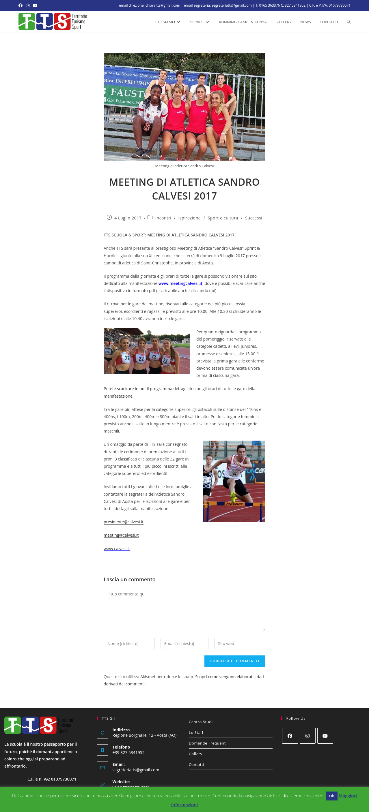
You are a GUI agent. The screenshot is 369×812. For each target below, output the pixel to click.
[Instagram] (308, 736)
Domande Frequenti (208, 743)
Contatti (196, 764)
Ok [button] (331, 795)
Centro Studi (201, 721)
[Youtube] (325, 736)
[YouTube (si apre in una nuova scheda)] (35, 5)
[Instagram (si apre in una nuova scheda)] (27, 5)
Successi (253, 218)
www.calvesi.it (117, 548)
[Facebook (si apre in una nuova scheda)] (21, 5)
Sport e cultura (223, 218)
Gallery (195, 753)
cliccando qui (203, 290)
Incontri (163, 218)
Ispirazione (189, 218)
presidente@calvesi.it (124, 522)
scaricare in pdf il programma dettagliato (155, 388)
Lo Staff (196, 732)
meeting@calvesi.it (121, 535)
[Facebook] (290, 736)
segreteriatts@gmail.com (136, 769)
